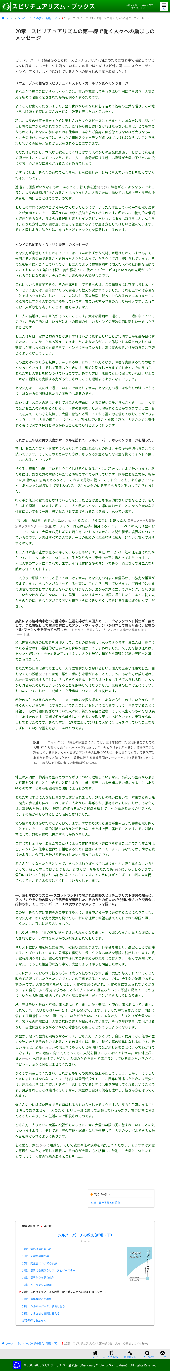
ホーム (9, 18)
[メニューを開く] (164, 6)
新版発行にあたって (34, 1320)
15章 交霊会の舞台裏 (35, 1256)
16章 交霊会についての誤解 (39, 1263)
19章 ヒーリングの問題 (37, 1285)
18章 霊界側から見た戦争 (38, 1277)
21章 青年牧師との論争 (105, 1203)
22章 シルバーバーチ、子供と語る (43, 1306)
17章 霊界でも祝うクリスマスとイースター (49, 1270)
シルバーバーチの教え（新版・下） (37, 18)
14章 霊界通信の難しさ (37, 1249)
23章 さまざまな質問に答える (41, 1313)
